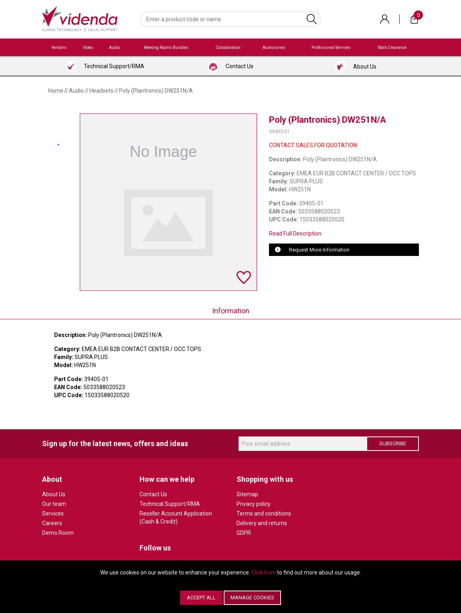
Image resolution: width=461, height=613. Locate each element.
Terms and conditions (264, 513)
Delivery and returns (262, 523)
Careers (52, 523)
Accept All (201, 598)
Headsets (101, 90)
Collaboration (228, 47)
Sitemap (247, 494)
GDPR (244, 533)
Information (230, 310)
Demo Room (58, 533)
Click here (263, 572)
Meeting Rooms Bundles (166, 47)
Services (53, 513)
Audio (114, 47)
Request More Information (319, 250)
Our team (54, 504)
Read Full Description (295, 233)
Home (55, 90)
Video (88, 47)
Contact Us (153, 494)
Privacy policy (254, 504)
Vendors (59, 47)
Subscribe (392, 443)
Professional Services (331, 47)
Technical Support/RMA (170, 504)
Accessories (274, 47)
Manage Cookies (252, 598)
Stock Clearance (392, 47)
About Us (53, 494)
